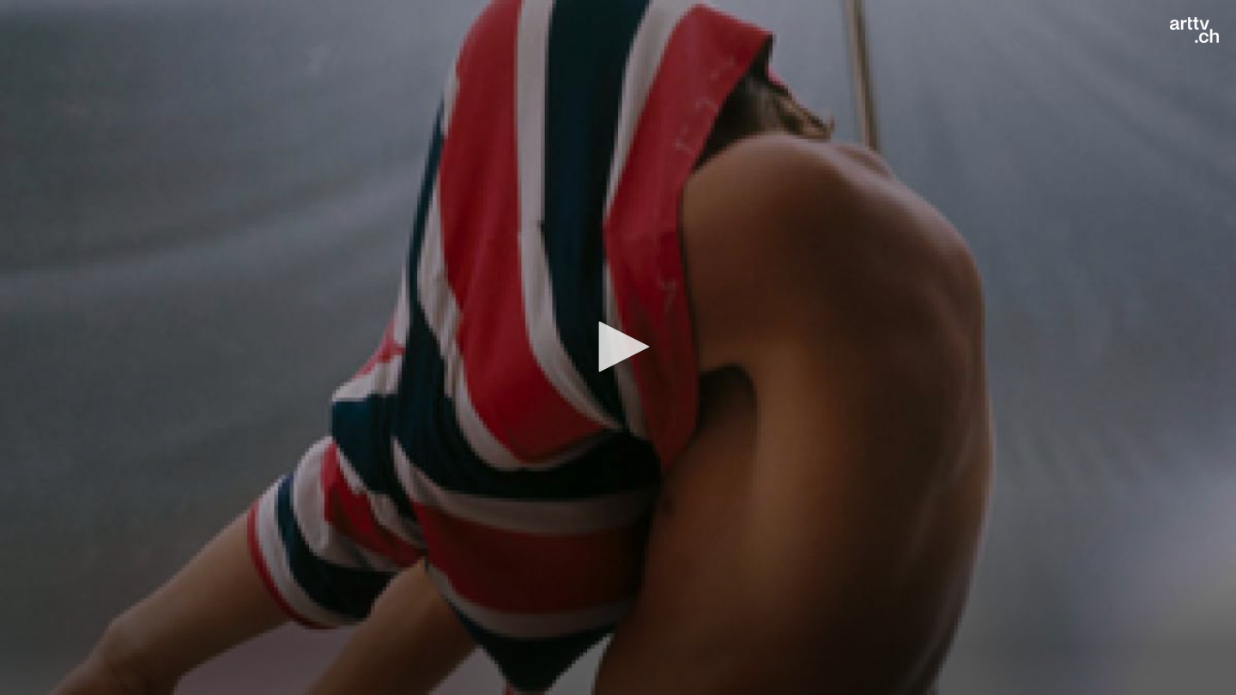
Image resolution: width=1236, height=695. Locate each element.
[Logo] (1194, 30)
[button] (618, 346)
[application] (618, 347)
